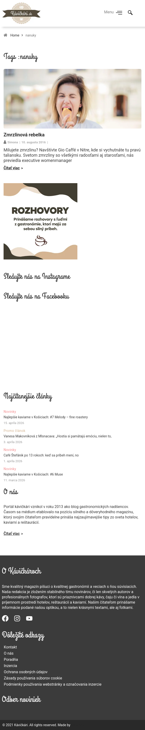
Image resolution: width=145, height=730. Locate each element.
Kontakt (10, 647)
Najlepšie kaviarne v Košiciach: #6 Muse (33, 474)
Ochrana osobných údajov (26, 672)
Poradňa (11, 659)
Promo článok (14, 431)
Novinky (10, 412)
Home (14, 35)
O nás (9, 653)
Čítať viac (12, 168)
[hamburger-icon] (119, 13)
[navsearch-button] (130, 13)
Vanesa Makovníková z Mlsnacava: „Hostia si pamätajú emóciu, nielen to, (57, 436)
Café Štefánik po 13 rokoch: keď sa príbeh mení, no (41, 455)
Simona (12, 142)
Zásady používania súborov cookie (33, 678)
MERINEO (78, 725)
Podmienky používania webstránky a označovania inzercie (52, 684)
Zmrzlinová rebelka (24, 135)
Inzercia (10, 665)
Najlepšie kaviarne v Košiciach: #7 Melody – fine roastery (46, 417)
